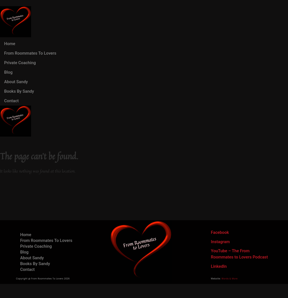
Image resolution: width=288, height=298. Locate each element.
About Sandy (16, 81)
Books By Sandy (19, 91)
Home (9, 43)
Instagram (220, 241)
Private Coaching (20, 62)
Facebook (220, 232)
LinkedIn (219, 266)
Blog (8, 72)
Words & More (229, 278)
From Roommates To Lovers (30, 53)
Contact (11, 100)
